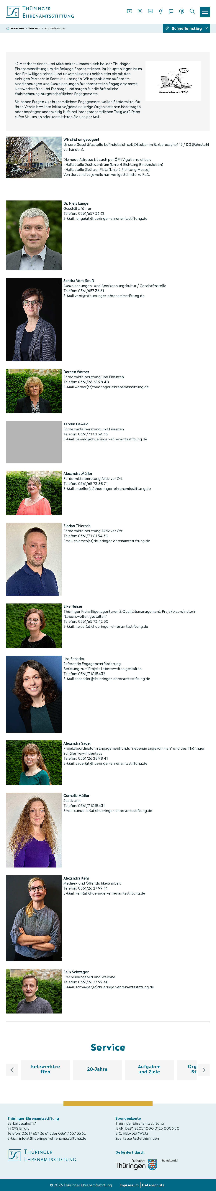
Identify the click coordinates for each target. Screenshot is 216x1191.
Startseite (17, 28)
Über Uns (34, 28)
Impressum (129, 1184)
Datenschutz (153, 1184)
